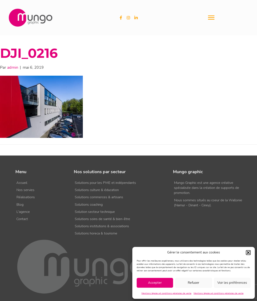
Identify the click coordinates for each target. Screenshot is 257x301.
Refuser (193, 282)
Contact (22, 219)
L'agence (23, 211)
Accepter (155, 282)
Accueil (21, 182)
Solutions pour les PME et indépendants (105, 182)
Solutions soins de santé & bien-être (102, 219)
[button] (248, 252)
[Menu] (211, 17)
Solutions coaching (89, 204)
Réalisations (25, 197)
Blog (20, 204)
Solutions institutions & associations (102, 226)
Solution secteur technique (95, 211)
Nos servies (25, 190)
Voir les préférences (232, 282)
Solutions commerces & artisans (99, 197)
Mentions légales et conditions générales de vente (166, 293)
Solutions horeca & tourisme (96, 233)
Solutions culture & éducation (97, 190)
